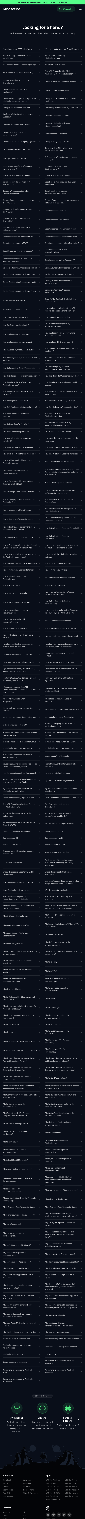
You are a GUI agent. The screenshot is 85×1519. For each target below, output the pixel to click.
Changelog (27, 1480)
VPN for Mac (51, 1483)
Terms (5, 1515)
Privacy (25, 1512)
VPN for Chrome (52, 1486)
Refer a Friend (28, 1490)
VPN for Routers (71, 1496)
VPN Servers (8, 1496)
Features (26, 1486)
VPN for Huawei (71, 1493)
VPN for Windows (53, 1480)
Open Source (8, 1490)
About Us (6, 1512)
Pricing (5, 1483)
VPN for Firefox (52, 1490)
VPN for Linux (70, 1483)
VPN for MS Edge (53, 1493)
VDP (24, 1515)
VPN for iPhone (52, 1496)
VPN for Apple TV (72, 1490)
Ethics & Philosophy (30, 1493)
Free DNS (6, 1493)
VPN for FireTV (71, 1486)
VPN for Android (71, 1480)
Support (6, 1486)
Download (7, 1480)
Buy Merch (27, 1483)
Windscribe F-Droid (53, 1499)
